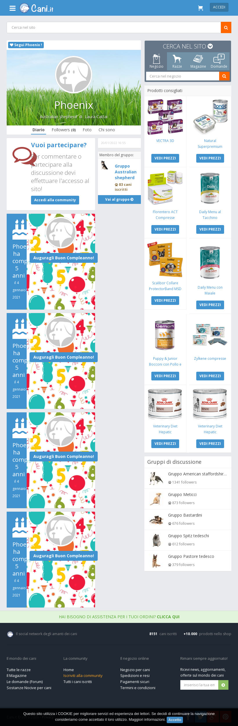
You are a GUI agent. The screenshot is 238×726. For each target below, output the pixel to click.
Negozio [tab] (156, 61)
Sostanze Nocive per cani (29, 687)
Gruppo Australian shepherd (126, 171)
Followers (64, 129)
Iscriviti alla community (83, 675)
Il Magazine (17, 675)
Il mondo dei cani (21, 658)
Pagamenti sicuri (134, 681)
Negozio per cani (135, 669)
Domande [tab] (219, 61)
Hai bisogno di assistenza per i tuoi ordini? (119, 616)
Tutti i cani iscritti (77, 681)
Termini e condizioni (137, 687)
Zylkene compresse (210, 357)
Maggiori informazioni (147, 719)
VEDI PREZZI (165, 157)
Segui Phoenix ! (26, 44)
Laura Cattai (96, 116)
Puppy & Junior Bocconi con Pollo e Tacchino (165, 363)
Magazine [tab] (198, 61)
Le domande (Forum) (25, 681)
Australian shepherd (58, 116)
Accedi (219, 7)
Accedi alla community (55, 199)
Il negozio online (134, 658)
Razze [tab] (177, 61)
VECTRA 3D (165, 140)
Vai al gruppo (120, 199)
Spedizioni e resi (135, 675)
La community (75, 658)
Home (68, 669)
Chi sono (107, 129)
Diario (38, 129)
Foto (87, 129)
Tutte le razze (19, 669)
